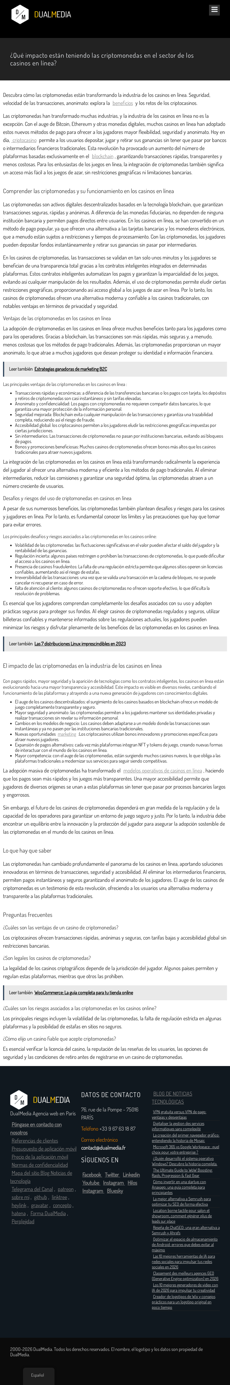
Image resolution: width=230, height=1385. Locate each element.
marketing (67, 734)
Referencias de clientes (35, 1141)
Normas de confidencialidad (40, 1165)
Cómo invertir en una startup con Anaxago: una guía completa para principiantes (179, 1187)
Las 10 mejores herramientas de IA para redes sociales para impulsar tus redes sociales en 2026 (183, 1261)
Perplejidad (23, 1221)
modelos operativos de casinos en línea (162, 771)
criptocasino (24, 140)
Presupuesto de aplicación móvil (44, 1149)
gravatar (39, 1205)
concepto (62, 1205)
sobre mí (20, 1197)
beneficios (123, 103)
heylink (19, 1205)
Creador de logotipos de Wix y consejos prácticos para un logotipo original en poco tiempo (183, 1302)
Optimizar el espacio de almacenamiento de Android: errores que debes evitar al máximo (185, 1244)
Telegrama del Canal (32, 1189)
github (40, 1197)
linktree (59, 1197)
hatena (19, 1213)
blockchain (103, 156)
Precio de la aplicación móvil (40, 1157)
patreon (66, 1189)
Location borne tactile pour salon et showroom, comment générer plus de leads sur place (182, 1216)
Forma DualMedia (48, 1213)
